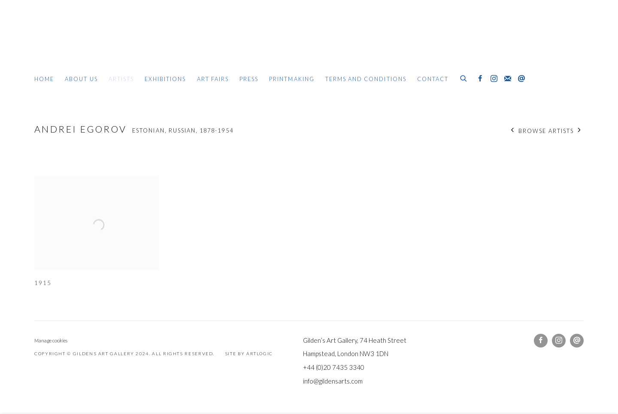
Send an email (521, 79)
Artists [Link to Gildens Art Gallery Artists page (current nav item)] (121, 79)
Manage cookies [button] (50, 340)
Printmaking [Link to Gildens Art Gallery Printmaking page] (292, 79)
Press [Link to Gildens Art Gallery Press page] (248, 79)
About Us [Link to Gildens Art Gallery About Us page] (81, 79)
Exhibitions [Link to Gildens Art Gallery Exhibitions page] (165, 79)
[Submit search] (464, 77)
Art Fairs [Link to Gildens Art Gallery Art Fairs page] (213, 79)
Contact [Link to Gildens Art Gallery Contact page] (432, 79)
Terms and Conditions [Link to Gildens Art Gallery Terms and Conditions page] (365, 79)
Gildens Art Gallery (60, 42)
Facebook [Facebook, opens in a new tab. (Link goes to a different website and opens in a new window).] (480, 79)
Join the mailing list (508, 79)
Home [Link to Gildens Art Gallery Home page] (44, 79)
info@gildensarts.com (333, 381)
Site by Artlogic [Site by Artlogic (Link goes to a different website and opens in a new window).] (249, 353)
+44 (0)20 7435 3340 (333, 367)
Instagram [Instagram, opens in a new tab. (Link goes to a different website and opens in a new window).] (494, 79)
